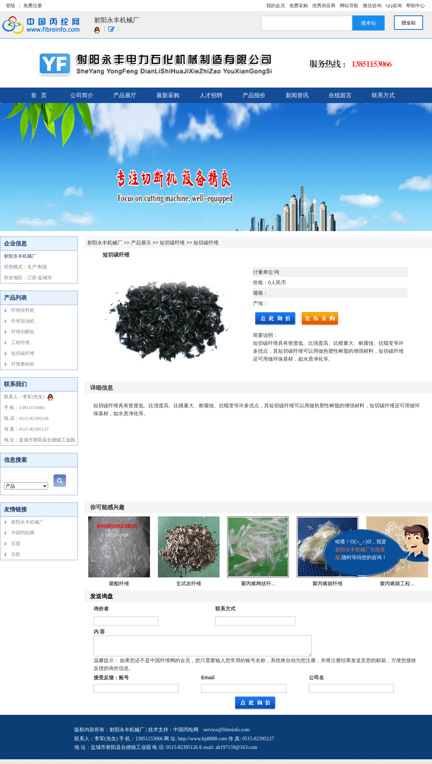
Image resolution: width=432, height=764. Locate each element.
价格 (258, 282)
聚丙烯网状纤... (258, 583)
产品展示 (141, 242)
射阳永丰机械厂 (104, 242)
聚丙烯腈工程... (397, 583)
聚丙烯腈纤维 (328, 583)
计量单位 (263, 272)
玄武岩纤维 (188, 583)
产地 (258, 303)
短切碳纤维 (172, 242)
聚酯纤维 (119, 583)
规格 (258, 293)
